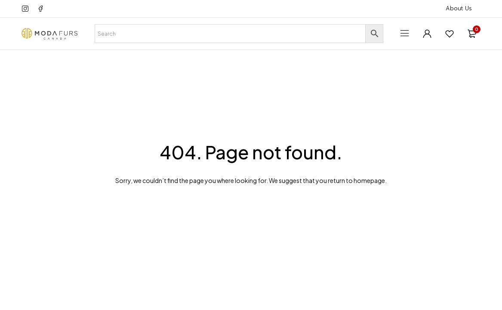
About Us (459, 8)
